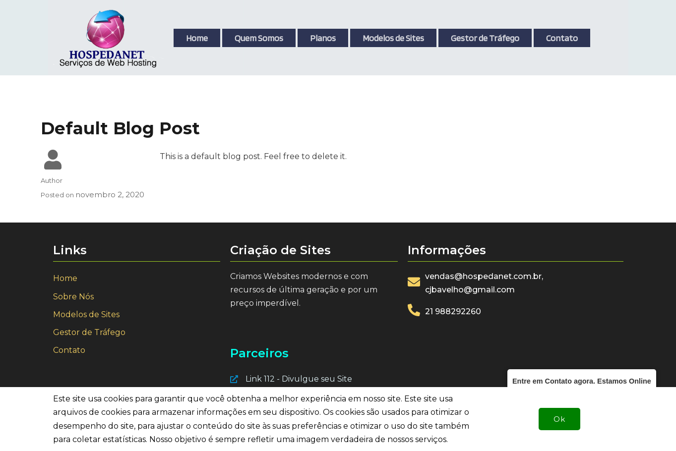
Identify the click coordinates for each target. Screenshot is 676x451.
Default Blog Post (120, 128)
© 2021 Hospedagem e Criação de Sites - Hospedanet (149, 439)
